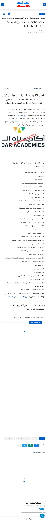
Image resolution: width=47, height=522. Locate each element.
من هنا (15, 318)
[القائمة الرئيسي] (44, 4)
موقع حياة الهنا (22, 116)
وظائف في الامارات (9, 438)
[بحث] (2, 4)
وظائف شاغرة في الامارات (17, 297)
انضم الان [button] (41, 509)
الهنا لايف (16, 519)
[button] (36, 445)
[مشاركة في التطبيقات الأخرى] (19, 445)
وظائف (42, 14)
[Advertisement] (23, 61)
